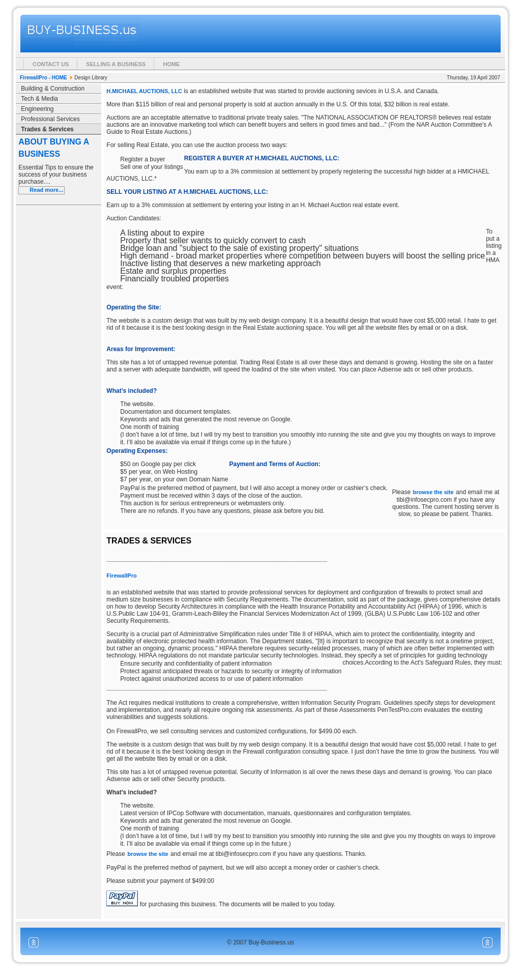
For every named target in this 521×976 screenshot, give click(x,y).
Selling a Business (116, 64)
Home (171, 64)
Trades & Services (47, 129)
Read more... (46, 190)
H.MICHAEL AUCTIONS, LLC (144, 91)
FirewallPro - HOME (43, 77)
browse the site (433, 492)
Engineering (37, 108)
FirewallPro (121, 575)
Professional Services (50, 119)
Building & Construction (52, 88)
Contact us (51, 64)
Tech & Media (39, 98)
